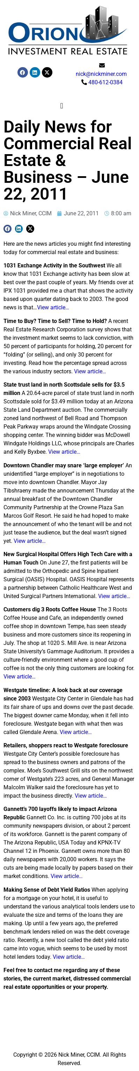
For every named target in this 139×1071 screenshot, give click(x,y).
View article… (53, 307)
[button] (61, 106)
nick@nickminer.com (101, 74)
